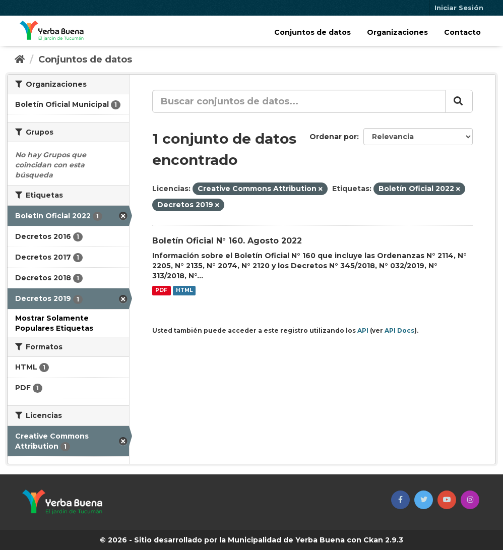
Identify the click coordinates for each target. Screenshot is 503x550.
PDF (161, 290)
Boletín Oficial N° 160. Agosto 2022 (227, 241)
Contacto (462, 32)
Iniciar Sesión (458, 8)
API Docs (399, 330)
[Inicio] (20, 59)
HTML (184, 290)
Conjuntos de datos (312, 32)
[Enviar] (459, 101)
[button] (400, 500)
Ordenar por (333, 136)
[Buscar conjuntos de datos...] (299, 101)
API (362, 330)
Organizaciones (397, 32)
